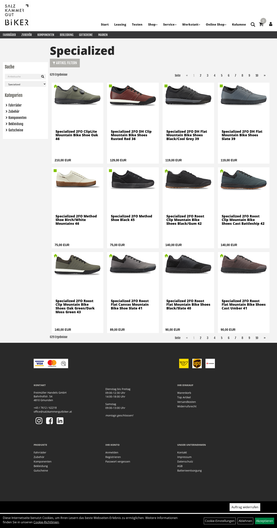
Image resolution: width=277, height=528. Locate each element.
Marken (103, 35)
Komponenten (45, 35)
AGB (180, 466)
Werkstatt (191, 24)
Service (170, 24)
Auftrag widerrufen (244, 507)
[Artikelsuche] (253, 25)
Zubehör (26, 35)
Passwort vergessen (117, 461)
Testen (137, 24)
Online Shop (216, 24)
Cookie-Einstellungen (220, 521)
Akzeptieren (264, 521)
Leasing (120, 24)
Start (105, 24)
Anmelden (111, 452)
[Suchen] (42, 76)
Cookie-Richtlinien (46, 522)
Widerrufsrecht (186, 406)
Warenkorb (184, 393)
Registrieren (113, 457)
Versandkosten (186, 402)
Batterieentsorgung (189, 470)
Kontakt (182, 452)
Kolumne (239, 24)
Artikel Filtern (65, 63)
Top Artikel (184, 397)
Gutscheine (86, 35)
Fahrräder (9, 35)
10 (257, 75)
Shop (153, 24)
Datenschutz (185, 461)
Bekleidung (66, 35)
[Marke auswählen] (25, 84)
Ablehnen (245, 521)
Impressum (184, 457)
